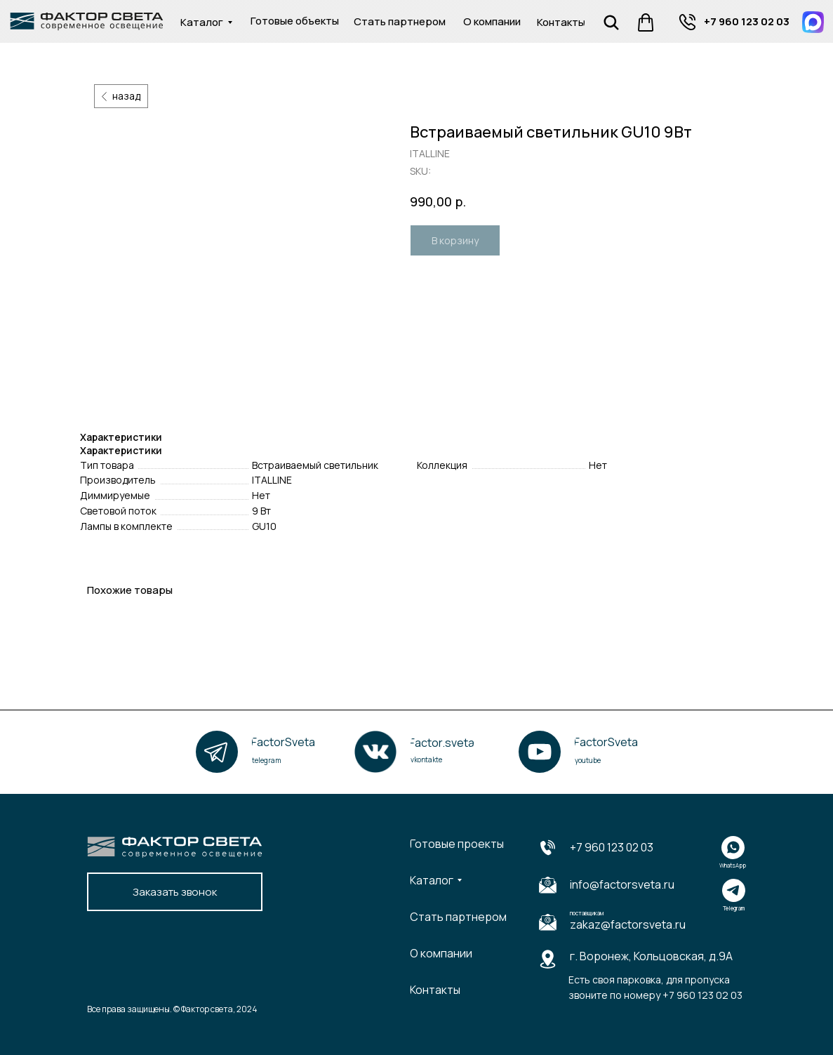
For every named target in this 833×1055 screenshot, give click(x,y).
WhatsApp (732, 865)
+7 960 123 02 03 (611, 847)
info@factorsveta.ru (622, 884)
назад (126, 95)
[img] (687, 22)
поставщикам (587, 913)
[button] (174, 891)
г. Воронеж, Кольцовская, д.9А (651, 956)
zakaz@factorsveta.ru (628, 924)
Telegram (734, 908)
